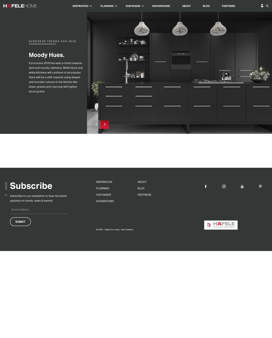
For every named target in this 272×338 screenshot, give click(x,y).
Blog (237, 6)
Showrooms (192, 6)
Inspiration (112, 6)
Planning (138, 6)
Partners (259, 6)
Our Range (164, 6)
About (217, 6)
